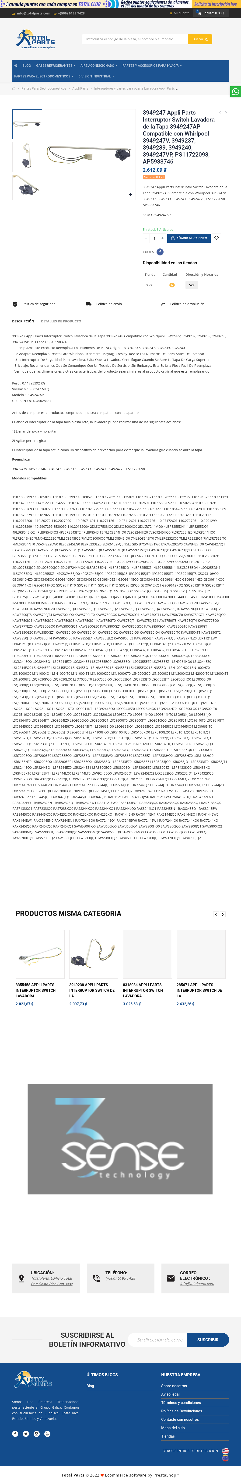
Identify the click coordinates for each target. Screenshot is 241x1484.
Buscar (200, 39)
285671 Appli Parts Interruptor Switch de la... (199, 990)
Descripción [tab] (23, 321)
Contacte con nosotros (180, 1419)
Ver (191, 285)
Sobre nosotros (174, 1386)
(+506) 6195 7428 (120, 1278)
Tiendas (168, 1436)
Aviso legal (170, 1394)
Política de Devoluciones (181, 1411)
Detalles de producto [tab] (61, 321)
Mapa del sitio (173, 1428)
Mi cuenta (179, 13)
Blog (90, 1386)
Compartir (160, 251)
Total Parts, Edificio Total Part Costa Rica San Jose (52, 1281)
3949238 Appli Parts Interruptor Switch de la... (92, 990)
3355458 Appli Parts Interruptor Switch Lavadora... (36, 990)
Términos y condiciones (181, 1402)
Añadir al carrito (189, 238)
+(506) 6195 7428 (71, 13)
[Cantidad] (154, 238)
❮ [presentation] (216, 914)
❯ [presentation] (223, 914)
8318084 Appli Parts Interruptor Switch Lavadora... (143, 990)
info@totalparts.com (33, 13)
